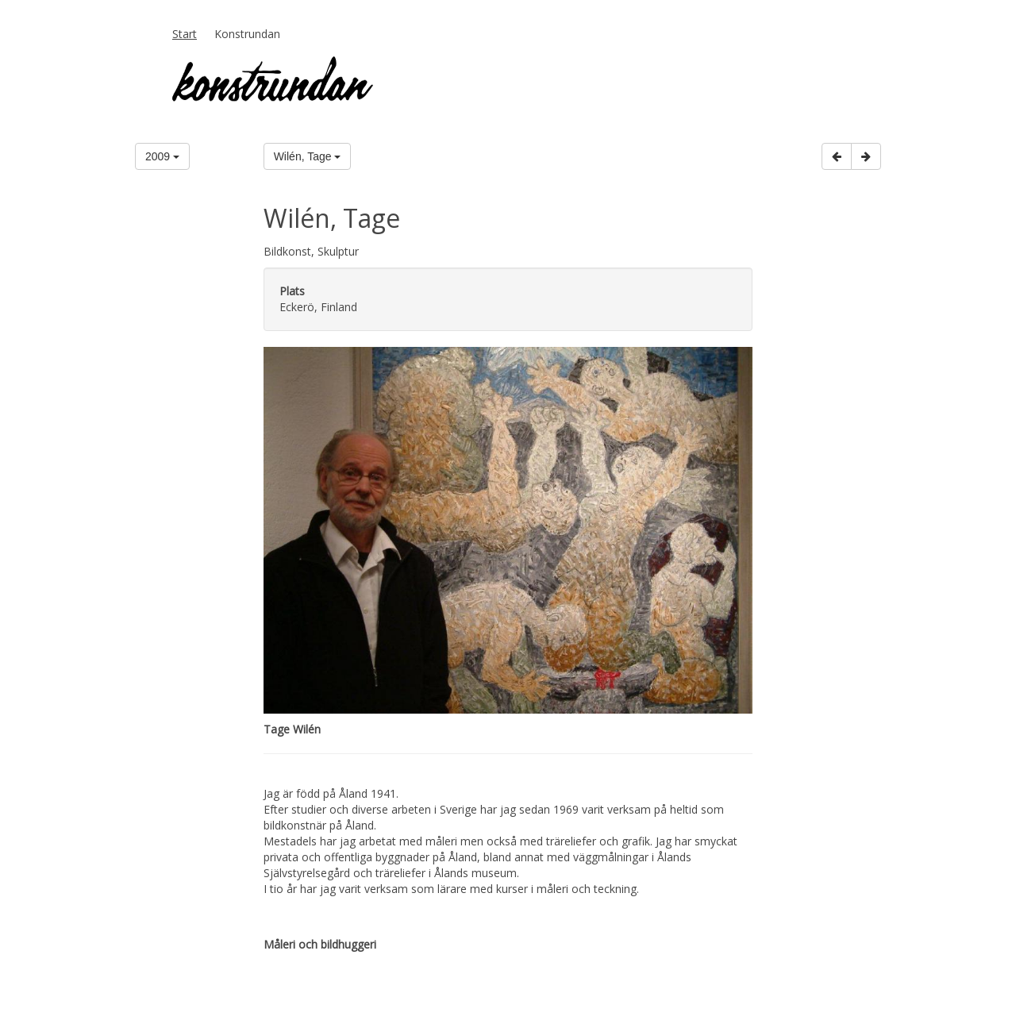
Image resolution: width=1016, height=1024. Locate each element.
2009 (162, 156)
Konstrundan (247, 33)
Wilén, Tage (307, 156)
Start (184, 33)
